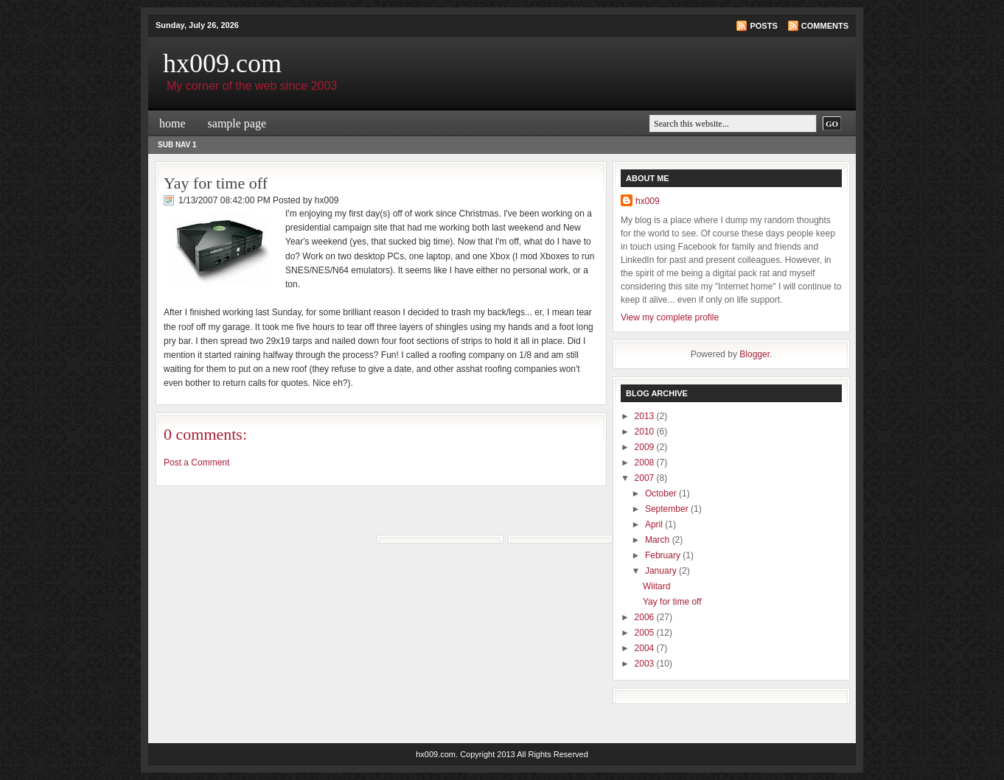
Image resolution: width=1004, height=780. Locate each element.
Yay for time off (216, 183)
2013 (646, 416)
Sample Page (237, 123)
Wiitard (656, 586)
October (662, 493)
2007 (646, 478)
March (658, 540)
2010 (646, 431)
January (662, 571)
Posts (763, 25)
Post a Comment (196, 462)
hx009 (647, 201)
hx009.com (222, 63)
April (655, 524)
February (664, 555)
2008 (646, 462)
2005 (646, 633)
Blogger (754, 354)
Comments (824, 25)
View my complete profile (670, 317)
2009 (646, 447)
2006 (646, 617)
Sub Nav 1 (177, 145)
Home (172, 123)
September (668, 509)
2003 (646, 663)
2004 (646, 648)
